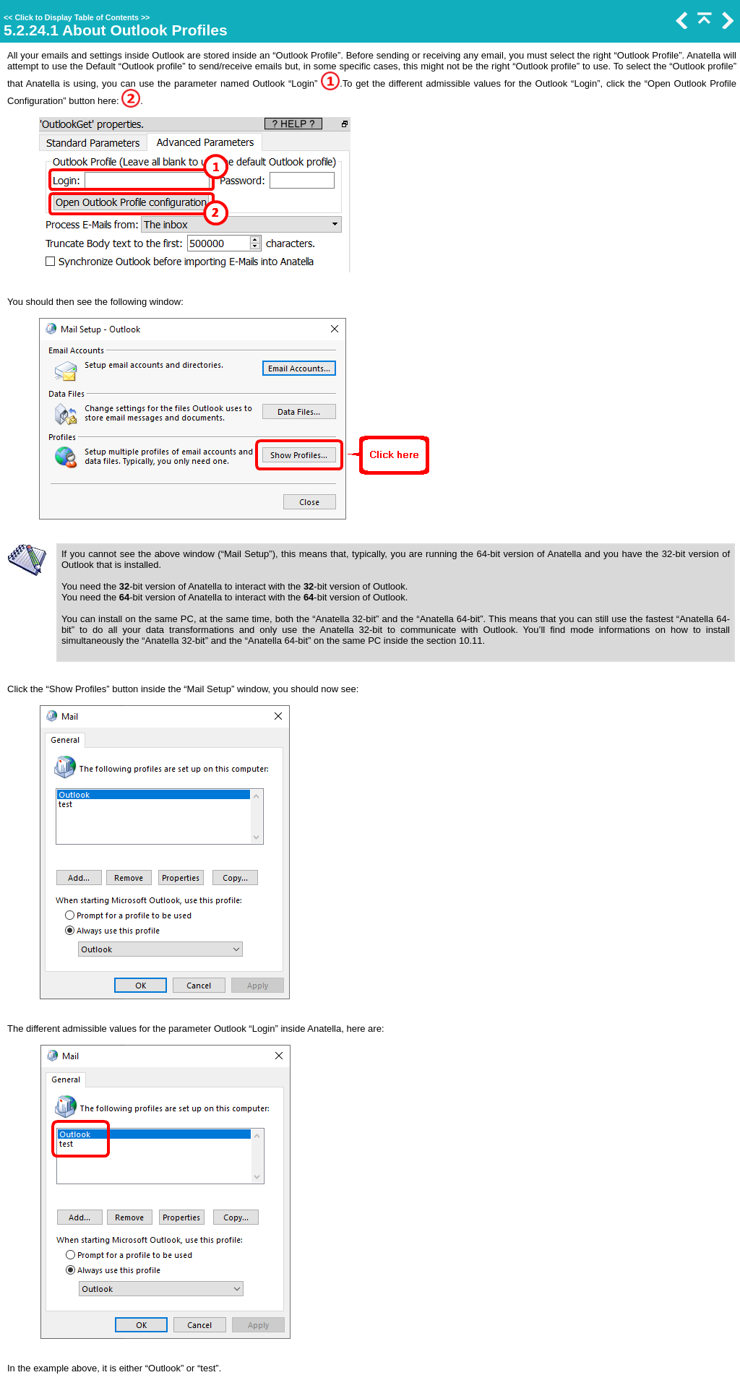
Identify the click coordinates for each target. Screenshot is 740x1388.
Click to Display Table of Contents (76, 17)
